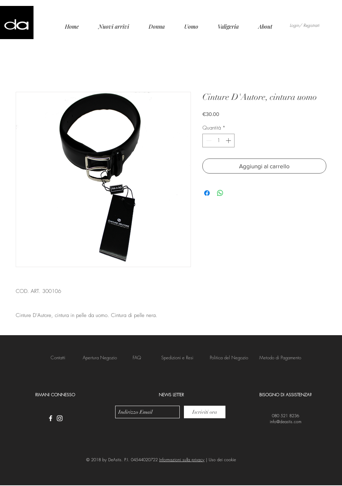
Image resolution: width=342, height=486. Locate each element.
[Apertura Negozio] (100, 357)
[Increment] (229, 140)
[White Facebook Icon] (50, 418)
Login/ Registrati (304, 25)
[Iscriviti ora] (204, 412)
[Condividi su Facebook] (207, 193)
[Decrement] (208, 140)
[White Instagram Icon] (60, 418)
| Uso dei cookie (220, 460)
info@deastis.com (286, 422)
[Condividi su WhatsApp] (220, 193)
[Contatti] (58, 357)
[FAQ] (137, 357)
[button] (177, 357)
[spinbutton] (218, 140)
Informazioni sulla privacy (182, 460)
